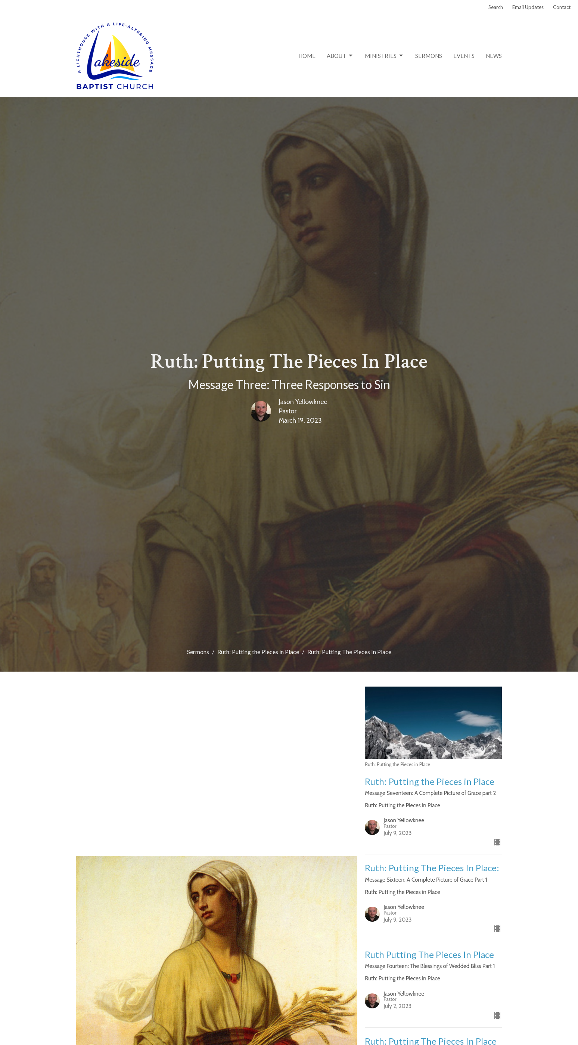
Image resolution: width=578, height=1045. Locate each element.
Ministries (384, 55)
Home (307, 55)
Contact (562, 7)
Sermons (428, 55)
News (494, 55)
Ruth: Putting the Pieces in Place (258, 651)
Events (464, 55)
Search (495, 7)
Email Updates (528, 7)
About (340, 55)
